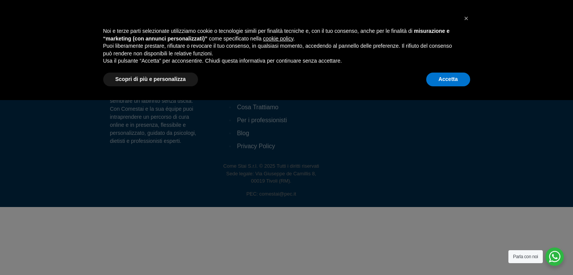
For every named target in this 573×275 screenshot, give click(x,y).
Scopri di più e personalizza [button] (150, 254)
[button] (466, 193)
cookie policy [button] (278, 213)
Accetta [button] (448, 254)
